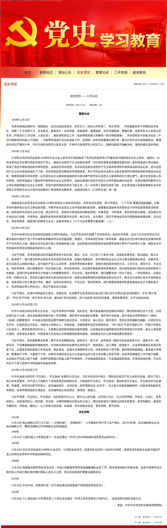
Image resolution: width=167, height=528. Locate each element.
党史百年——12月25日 (152, 523)
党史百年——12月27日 (152, 517)
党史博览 (153, 84)
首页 (144, 84)
